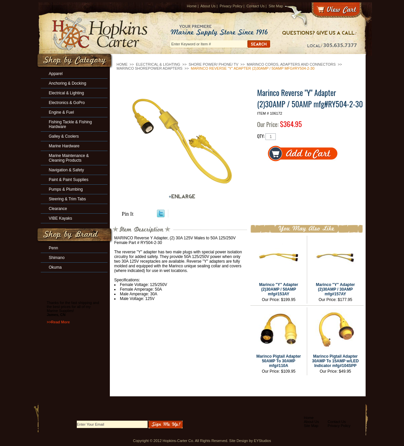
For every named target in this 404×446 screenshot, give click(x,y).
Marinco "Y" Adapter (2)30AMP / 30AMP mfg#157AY (335, 289)
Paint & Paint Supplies (68, 179)
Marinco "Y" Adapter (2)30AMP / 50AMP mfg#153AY (278, 289)
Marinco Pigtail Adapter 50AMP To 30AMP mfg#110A (278, 361)
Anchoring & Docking (67, 83)
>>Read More (58, 322)
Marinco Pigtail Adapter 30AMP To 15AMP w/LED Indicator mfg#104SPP (335, 361)
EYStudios (262, 441)
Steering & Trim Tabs (67, 199)
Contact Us (255, 6)
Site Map (276, 6)
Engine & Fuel (61, 112)
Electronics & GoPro (67, 102)
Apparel (55, 73)
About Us (207, 6)
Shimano (56, 257)
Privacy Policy (231, 6)
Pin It (128, 214)
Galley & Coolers (64, 136)
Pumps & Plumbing (66, 189)
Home (192, 6)
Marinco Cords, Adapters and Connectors (291, 64)
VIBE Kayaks (60, 218)
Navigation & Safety (66, 170)
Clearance (58, 208)
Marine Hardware (64, 146)
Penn (53, 248)
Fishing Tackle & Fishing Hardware (70, 124)
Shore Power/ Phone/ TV (213, 64)
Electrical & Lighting (158, 64)
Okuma (55, 267)
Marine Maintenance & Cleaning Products (69, 158)
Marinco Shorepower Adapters (149, 68)
